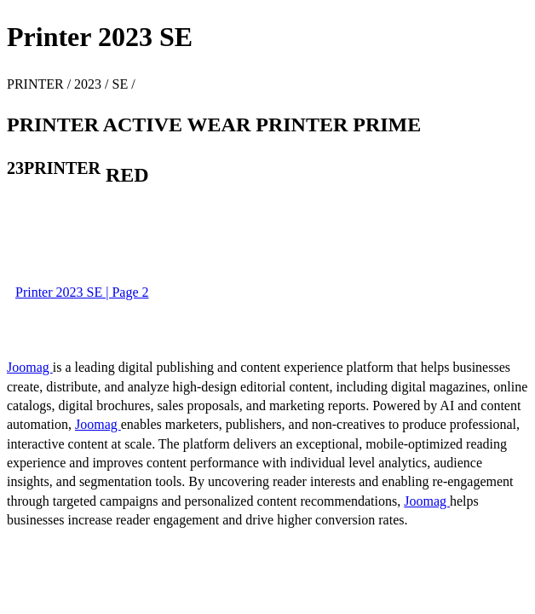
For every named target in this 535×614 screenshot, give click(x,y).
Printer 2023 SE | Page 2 (82, 292)
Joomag (30, 367)
